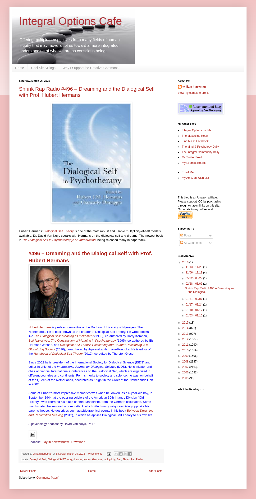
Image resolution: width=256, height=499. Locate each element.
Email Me (188, 172)
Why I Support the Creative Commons (91, 68)
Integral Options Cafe (70, 21)
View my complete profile (193, 92)
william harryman (43, 453)
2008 (185, 361)
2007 (185, 367)
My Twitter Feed (192, 157)
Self (119, 459)
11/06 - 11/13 (194, 272)
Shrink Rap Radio (133, 459)
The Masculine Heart (195, 135)
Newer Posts (28, 471)
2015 (185, 322)
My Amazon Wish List (195, 177)
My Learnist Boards (194, 163)
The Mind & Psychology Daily (200, 146)
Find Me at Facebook (195, 141)
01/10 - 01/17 (194, 310)
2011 (185, 344)
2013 (185, 333)
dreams (77, 459)
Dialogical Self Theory (58, 231)
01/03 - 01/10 (194, 315)
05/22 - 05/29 (194, 278)
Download (78, 442)
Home (19, 68)
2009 (185, 356)
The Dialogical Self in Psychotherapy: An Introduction (59, 240)
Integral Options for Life (196, 130)
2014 (185, 328)
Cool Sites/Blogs (43, 68)
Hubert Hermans (39, 327)
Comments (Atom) (47, 477)
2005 (185, 378)
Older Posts (154, 471)
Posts (185, 235)
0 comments (95, 453)
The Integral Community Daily (200, 152)
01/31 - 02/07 (194, 299)
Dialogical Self (38, 459)
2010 (185, 350)
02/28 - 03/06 (194, 283)
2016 (185, 262)
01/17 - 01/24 (194, 304)
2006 (185, 372)
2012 (185, 339)
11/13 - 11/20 (194, 267)
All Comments (190, 243)
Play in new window (55, 442)
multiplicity (109, 459)
